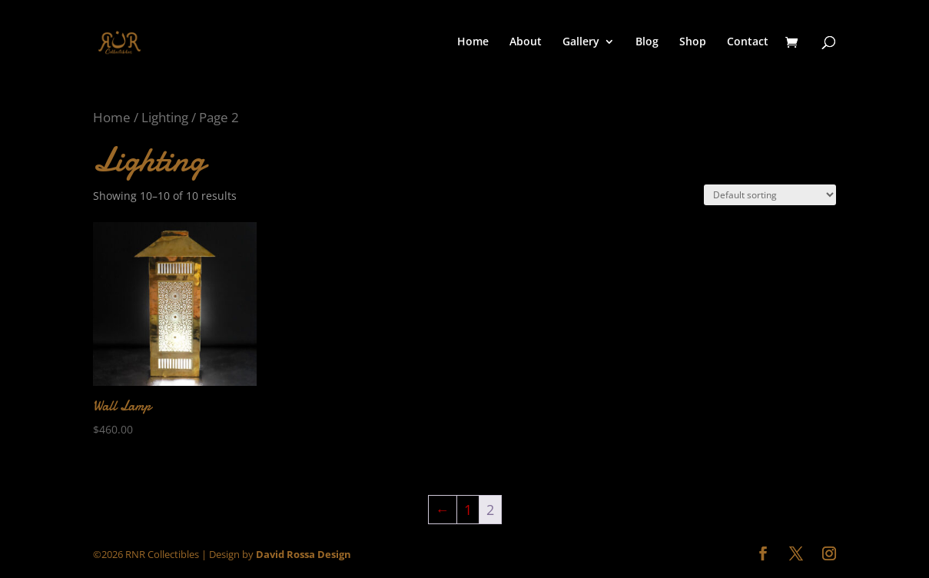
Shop (692, 42)
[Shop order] (770, 194)
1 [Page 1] (468, 509)
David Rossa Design (303, 554)
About (525, 42)
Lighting (164, 117)
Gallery (580, 42)
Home (473, 42)
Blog (647, 42)
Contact (747, 42)
